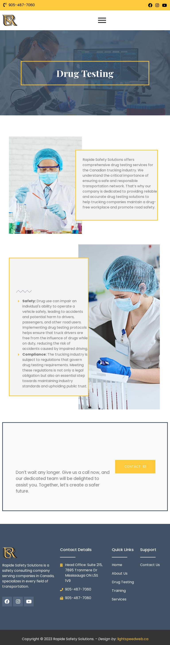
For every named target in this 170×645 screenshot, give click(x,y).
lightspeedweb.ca (132, 638)
